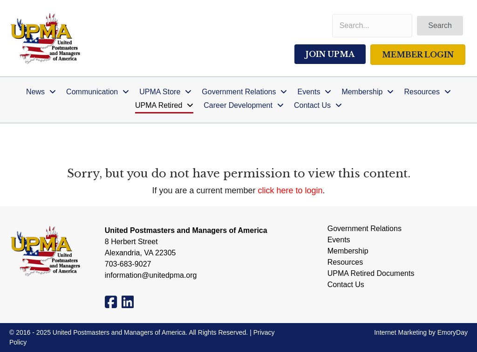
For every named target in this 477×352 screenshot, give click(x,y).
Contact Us (345, 285)
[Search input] (372, 25)
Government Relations (364, 228)
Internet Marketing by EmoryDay (421, 332)
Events (338, 240)
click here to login (290, 190)
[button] (440, 25)
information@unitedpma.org (151, 275)
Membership (347, 251)
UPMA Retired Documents (371, 273)
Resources (345, 262)
